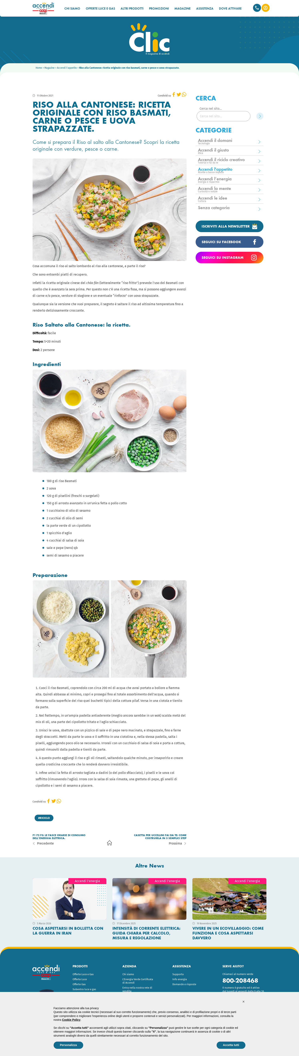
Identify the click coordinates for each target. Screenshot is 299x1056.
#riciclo (44, 817)
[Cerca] (259, 116)
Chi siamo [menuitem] (128, 974)
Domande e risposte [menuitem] (184, 984)
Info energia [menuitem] (179, 979)
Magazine (49, 67)
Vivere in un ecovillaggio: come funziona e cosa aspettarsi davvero (228, 933)
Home (39, 67)
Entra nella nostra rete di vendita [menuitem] (137, 989)
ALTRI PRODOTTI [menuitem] (132, 8)
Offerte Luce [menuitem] (80, 979)
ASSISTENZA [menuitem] (204, 8)
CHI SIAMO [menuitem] (72, 8)
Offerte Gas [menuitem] (79, 984)
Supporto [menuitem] (178, 974)
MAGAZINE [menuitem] (182, 8)
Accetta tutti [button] (231, 1045)
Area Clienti (266, 8)
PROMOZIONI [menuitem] (159, 8)
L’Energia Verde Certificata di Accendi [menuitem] (137, 981)
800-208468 (240, 980)
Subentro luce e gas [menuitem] (84, 989)
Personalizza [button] (68, 1045)
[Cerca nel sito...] (224, 116)
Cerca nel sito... (211, 108)
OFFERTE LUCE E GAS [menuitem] (100, 8)
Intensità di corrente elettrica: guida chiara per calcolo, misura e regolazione (146, 933)
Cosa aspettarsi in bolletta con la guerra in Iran (68, 931)
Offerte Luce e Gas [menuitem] (83, 974)
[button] (243, 1001)
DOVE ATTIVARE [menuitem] (230, 8)
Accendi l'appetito (67, 67)
